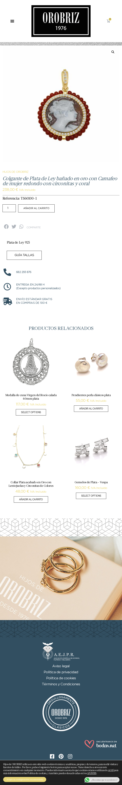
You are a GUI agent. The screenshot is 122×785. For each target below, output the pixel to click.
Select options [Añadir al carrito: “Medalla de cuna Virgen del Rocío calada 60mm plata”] (31, 412)
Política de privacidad (61, 672)
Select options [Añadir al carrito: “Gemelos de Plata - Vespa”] (91, 496)
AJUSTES (91, 773)
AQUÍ (110, 770)
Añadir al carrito (36, 208)
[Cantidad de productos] (9, 208)
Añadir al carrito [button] (91, 409)
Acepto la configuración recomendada (25, 779)
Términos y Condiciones (61, 684)
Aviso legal (61, 666)
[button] (12, 21)
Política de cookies (61, 678)
